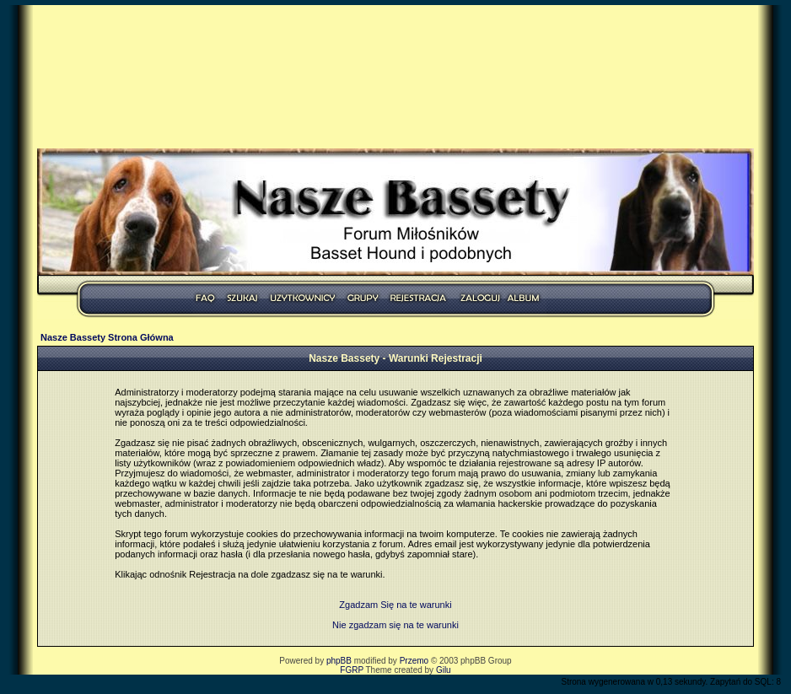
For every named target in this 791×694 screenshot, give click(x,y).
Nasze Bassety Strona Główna (107, 337)
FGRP (351, 670)
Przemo (414, 660)
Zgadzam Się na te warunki (395, 605)
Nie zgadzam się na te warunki (395, 625)
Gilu (443, 670)
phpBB (339, 660)
